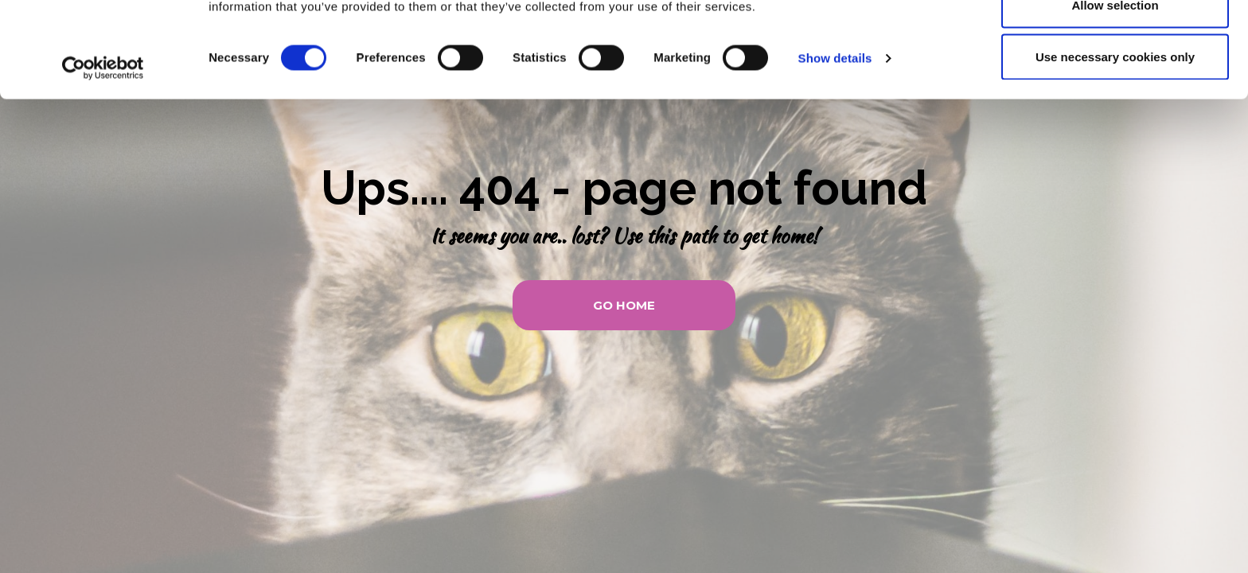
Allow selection (1114, 94)
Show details (835, 147)
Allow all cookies (1115, 42)
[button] (624, 305)
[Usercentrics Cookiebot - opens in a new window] (103, 158)
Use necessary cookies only (1115, 146)
